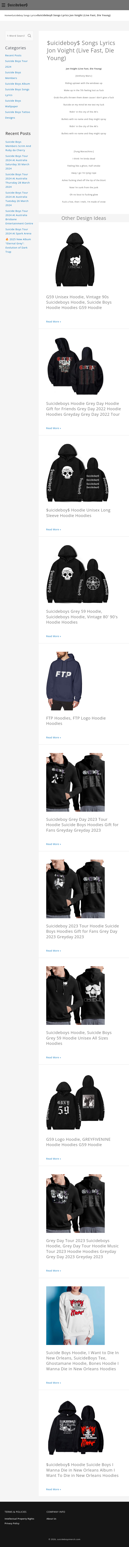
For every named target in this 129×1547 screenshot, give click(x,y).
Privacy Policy (12, 1523)
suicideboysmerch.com (68, 1539)
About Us (51, 1518)
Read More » (53, 321)
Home (8, 15)
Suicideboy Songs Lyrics (24, 15)
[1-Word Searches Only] (16, 36)
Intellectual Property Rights (19, 1518)
